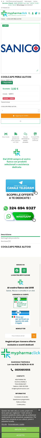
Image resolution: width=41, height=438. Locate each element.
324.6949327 (25, 5)
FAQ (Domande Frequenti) (14, 1)
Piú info (4, 424)
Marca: (3, 80)
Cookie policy (21, 404)
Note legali (28, 1)
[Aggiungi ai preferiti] (20, 121)
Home (35, 1)
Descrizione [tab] (6, 235)
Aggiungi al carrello (20, 116)
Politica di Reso (21, 402)
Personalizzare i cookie (16, 424)
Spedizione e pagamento (21, 399)
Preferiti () (5, 8)
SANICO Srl (9, 80)
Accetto (20, 435)
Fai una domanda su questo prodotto (25, 139)
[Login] (32, 13)
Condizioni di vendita (21, 397)
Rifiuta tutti (20, 429)
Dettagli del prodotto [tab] (10, 238)
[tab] (20, 241)
